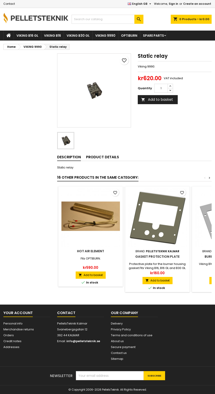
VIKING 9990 (105, 35)
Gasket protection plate (157, 256)
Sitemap (117, 359)
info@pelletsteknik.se (83, 341)
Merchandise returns (18, 329)
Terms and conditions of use (131, 335)
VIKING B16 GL (27, 35)
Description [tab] (69, 157)
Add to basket (157, 99)
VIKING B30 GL (78, 35)
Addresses (11, 347)
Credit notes (12, 341)
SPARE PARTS (153, 35)
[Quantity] (161, 88)
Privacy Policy (121, 329)
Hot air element (90, 251)
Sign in (173, 4)
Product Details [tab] (102, 157)
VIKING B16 (52, 35)
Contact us (119, 353)
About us (117, 341)
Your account (18, 312)
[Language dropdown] (140, 4)
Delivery (117, 323)
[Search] (107, 19)
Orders (8, 335)
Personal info (13, 323)
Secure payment (123, 347)
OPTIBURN (129, 35)
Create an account (197, 4)
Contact (9, 4)
